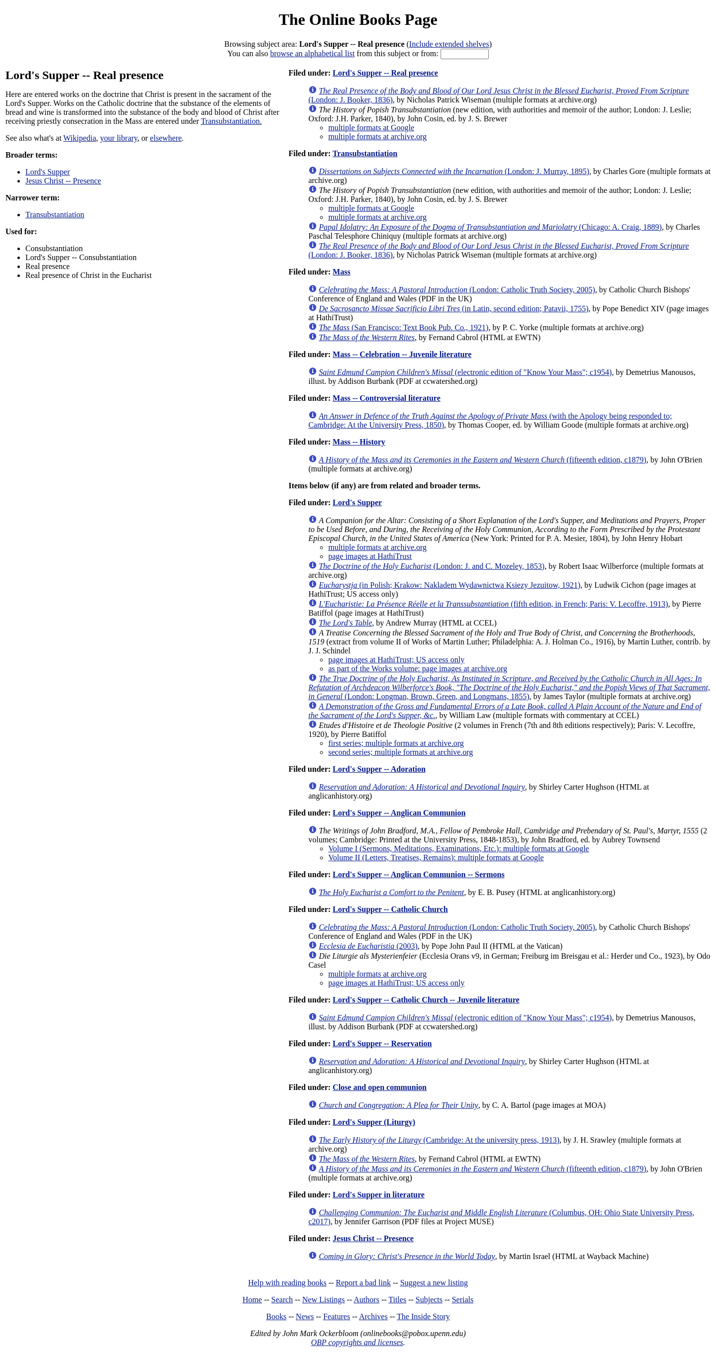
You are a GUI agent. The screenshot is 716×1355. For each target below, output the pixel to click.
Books (276, 1316)
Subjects (429, 1299)
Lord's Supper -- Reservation (382, 1043)
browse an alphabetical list (312, 53)
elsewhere (166, 138)
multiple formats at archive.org (377, 136)
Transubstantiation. (231, 121)
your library (118, 138)
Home (252, 1299)
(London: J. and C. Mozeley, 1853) (431, 566)
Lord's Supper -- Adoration (379, 769)
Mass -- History (359, 442)
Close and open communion (380, 1087)
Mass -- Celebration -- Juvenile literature (402, 354)
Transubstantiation (55, 214)
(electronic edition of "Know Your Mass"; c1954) (465, 372)
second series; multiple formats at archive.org (400, 752)
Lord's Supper (47, 172)
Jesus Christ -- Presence (63, 181)
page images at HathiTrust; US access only (396, 659)
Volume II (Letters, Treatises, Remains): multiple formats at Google (435, 857)
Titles (397, 1299)
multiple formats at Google (371, 127)
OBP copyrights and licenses (357, 1342)
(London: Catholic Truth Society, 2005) (457, 289)
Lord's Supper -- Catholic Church (390, 909)
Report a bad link (363, 1282)
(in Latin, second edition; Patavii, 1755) (453, 308)
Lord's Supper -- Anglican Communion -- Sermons (419, 874)
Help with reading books (287, 1282)
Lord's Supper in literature (379, 1194)
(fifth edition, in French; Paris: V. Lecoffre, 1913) (493, 604)
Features (336, 1316)
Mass (342, 272)
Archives (373, 1316)
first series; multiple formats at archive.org (396, 743)
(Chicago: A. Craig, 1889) (490, 227)
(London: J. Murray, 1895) (454, 171)
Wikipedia (79, 138)
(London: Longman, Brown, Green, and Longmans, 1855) (509, 687)
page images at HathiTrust (370, 556)
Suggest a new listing (434, 1282)
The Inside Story (423, 1316)
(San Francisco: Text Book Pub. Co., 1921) (403, 327)
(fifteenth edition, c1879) (482, 459)
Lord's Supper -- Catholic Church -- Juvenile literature (426, 999)
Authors (366, 1299)
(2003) (368, 946)
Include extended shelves (449, 44)
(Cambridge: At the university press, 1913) (439, 1140)
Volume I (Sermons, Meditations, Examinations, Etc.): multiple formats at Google (458, 848)
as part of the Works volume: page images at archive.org (417, 668)
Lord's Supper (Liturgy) (374, 1122)
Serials (463, 1299)
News (305, 1316)
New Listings (323, 1299)
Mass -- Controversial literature (387, 398)
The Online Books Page (357, 19)
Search (282, 1299)
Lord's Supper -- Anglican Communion (399, 813)
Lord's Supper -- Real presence (385, 73)
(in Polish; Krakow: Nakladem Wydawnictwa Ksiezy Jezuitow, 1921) (449, 585)
